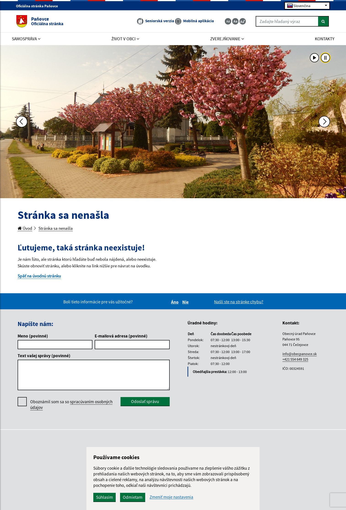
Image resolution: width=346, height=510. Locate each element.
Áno (175, 302)
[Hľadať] (323, 21)
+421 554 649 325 (295, 359)
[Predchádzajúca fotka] (21, 121)
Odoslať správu (145, 401)
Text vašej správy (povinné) (44, 355)
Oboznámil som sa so (71, 404)
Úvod (25, 228)
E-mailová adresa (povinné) (121, 336)
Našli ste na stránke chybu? (238, 301)
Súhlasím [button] (104, 497)
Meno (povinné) (33, 336)
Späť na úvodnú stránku (39, 276)
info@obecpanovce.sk (299, 353)
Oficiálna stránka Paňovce (39, 6)
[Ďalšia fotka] (324, 121)
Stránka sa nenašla (55, 228)
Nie (186, 302)
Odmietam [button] (132, 497)
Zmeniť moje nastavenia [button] (171, 497)
